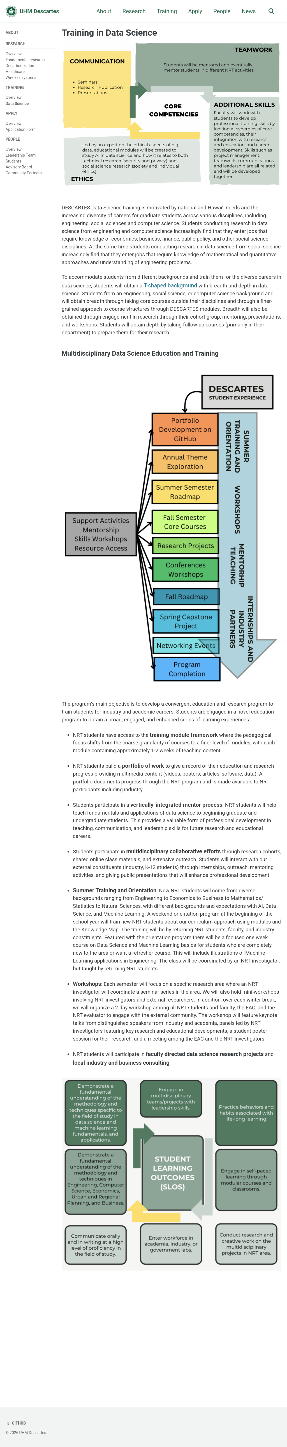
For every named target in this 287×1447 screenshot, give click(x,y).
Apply (194, 11)
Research (132, 11)
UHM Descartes (39, 11)
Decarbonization (20, 66)
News (247, 11)
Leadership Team (21, 158)
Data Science (17, 105)
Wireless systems (21, 78)
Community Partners (24, 175)
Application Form (21, 131)
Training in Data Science (109, 33)
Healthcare (15, 72)
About (102, 11)
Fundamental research (25, 60)
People (220, 11)
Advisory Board (19, 170)
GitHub (16, 1423)
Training (165, 11)
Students (13, 164)
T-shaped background (203, 300)
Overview (14, 54)
